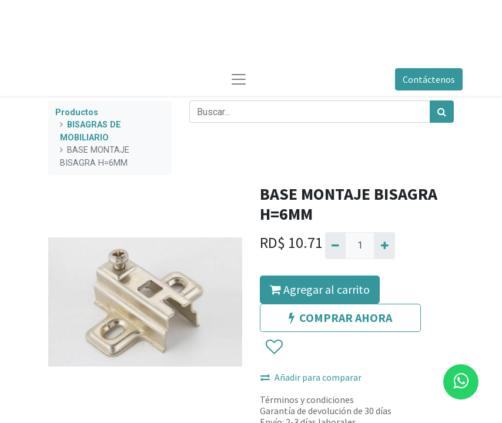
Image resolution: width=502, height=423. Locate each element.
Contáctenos (429, 79)
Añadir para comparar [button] (311, 377)
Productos (76, 113)
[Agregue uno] (384, 245)
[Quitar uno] (335, 245)
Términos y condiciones (307, 399)
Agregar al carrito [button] (320, 289)
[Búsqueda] (442, 111)
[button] (273, 347)
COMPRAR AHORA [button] (340, 317)
